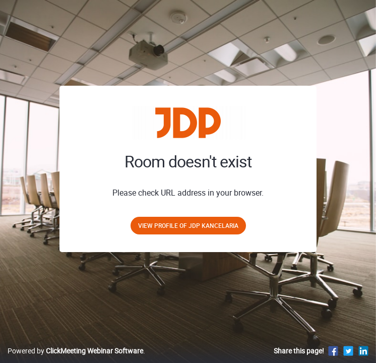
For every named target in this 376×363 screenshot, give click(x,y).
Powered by (75, 350)
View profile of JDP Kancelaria (188, 225)
